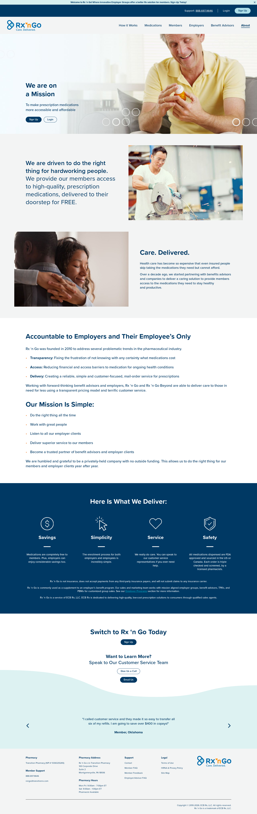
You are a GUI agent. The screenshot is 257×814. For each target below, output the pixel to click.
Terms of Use (167, 763)
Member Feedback (134, 773)
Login (226, 10)
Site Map (165, 773)
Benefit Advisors (222, 25)
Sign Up (242, 10)
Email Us (128, 679)
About (245, 25)
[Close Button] (254, 2)
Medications (153, 25)
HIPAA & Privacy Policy (172, 768)
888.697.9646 (204, 10)
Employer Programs (136, 591)
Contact (128, 763)
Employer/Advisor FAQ (136, 778)
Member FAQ (131, 768)
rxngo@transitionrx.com (37, 781)
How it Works (128, 25)
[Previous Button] (27, 725)
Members (175, 25)
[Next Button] (229, 725)
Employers (196, 25)
